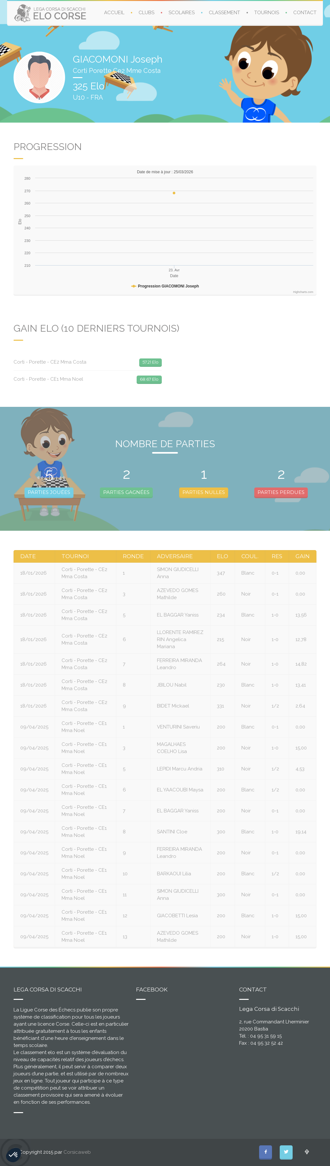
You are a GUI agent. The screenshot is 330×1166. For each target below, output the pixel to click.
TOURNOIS (266, 12)
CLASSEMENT (224, 12)
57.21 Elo (150, 362)
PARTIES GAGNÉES (126, 492)
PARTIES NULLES (203, 492)
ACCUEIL (114, 12)
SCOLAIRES (182, 12)
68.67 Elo (149, 379)
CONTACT (304, 12)
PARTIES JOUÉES (49, 492)
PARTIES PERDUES (281, 492)
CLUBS (146, 12)
